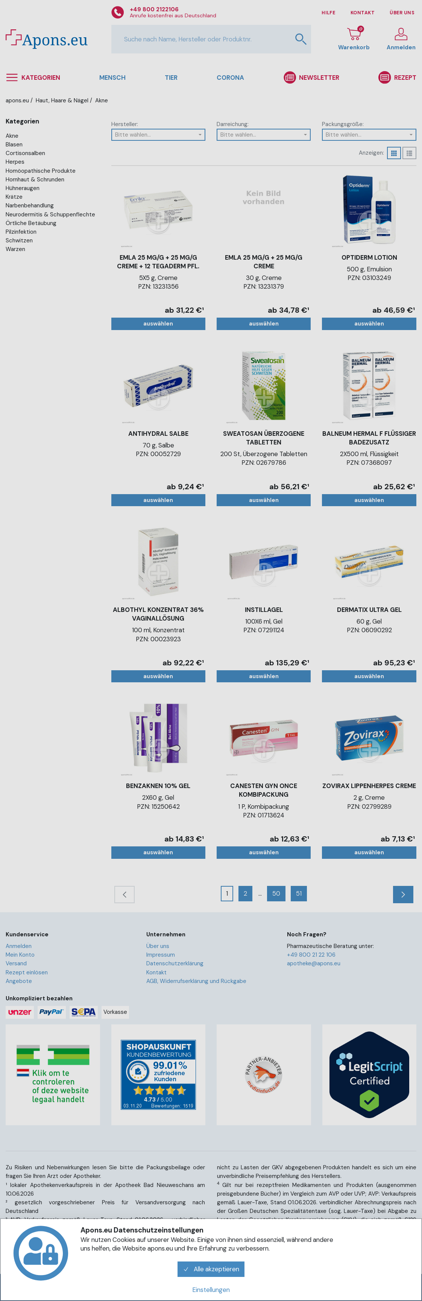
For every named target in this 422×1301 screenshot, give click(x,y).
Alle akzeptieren (211, 1269)
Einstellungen (211, 1290)
